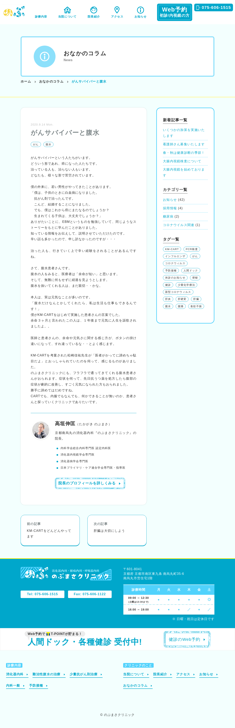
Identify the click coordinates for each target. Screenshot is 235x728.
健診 (168, 284)
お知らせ (140, 16)
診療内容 (41, 16)
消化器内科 (14, 674)
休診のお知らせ (175, 277)
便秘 (195, 277)
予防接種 (171, 270)
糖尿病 (168, 216)
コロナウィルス (175, 263)
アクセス (117, 16)
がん (36, 144)
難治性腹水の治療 (46, 674)
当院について (67, 16)
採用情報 (170, 208)
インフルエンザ (175, 256)
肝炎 (168, 299)
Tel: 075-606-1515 (42, 594)
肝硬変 (182, 299)
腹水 (48, 144)
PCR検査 (192, 249)
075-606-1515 (216, 7)
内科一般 (13, 685)
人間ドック (191, 270)
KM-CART (172, 249)
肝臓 (196, 299)
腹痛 (181, 306)
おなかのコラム (85, 53)
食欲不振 (196, 306)
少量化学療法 (186, 284)
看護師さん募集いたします (184, 144)
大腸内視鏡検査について (182, 161)
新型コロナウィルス (178, 291)
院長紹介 (94, 16)
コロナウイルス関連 (178, 225)
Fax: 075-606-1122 (90, 594)
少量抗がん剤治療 (84, 674)
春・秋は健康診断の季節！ (184, 152)
